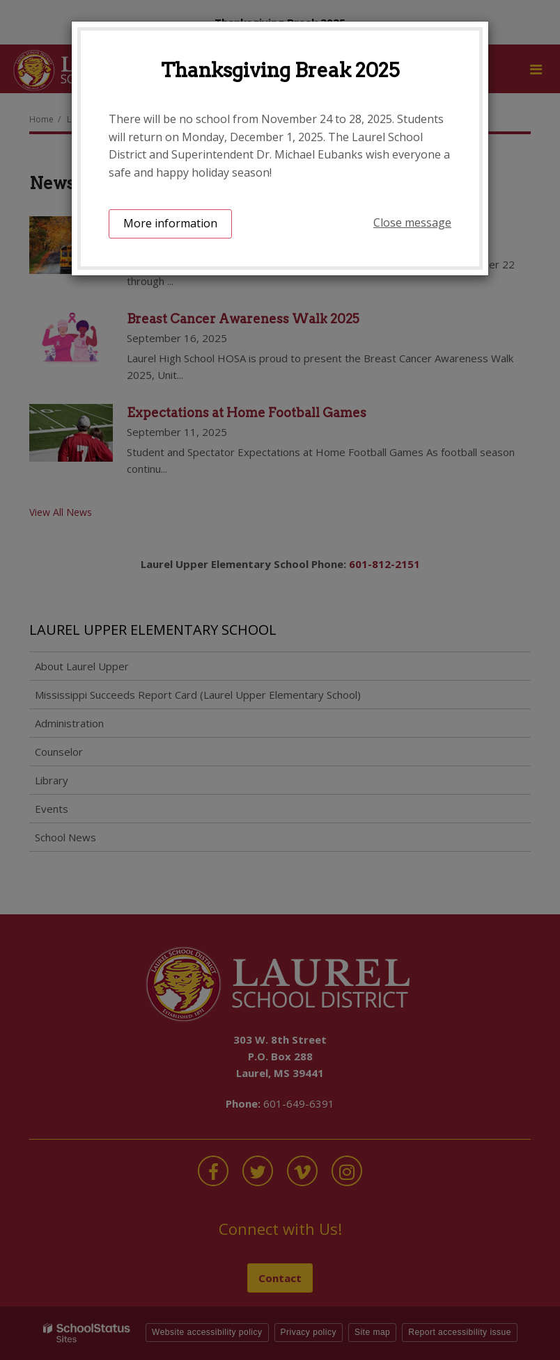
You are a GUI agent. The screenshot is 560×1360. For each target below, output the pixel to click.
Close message (412, 222)
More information (170, 223)
